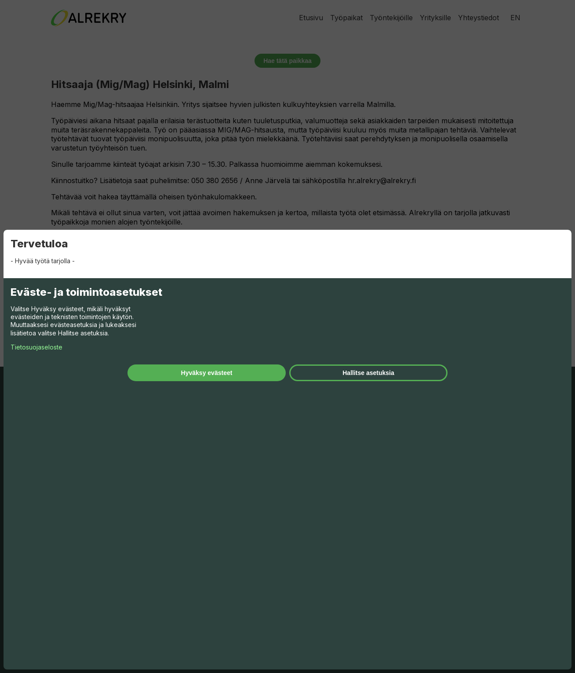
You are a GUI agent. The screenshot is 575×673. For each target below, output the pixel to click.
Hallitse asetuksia (368, 372)
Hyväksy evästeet (207, 372)
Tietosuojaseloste (36, 347)
